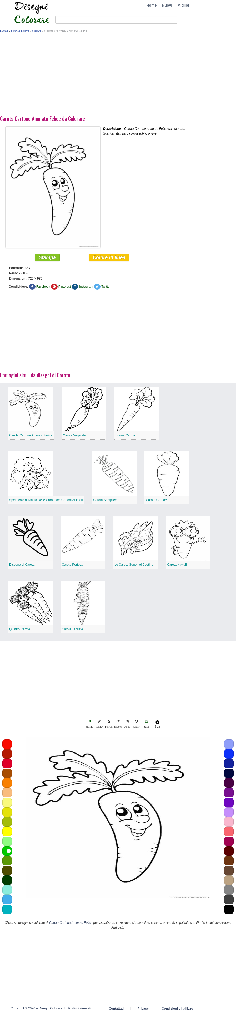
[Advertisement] (105, 75)
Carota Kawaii (177, 565)
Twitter (106, 287)
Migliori (183, 5)
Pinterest (64, 287)
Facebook (43, 287)
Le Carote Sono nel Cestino (133, 565)
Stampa (47, 257)
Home (151, 5)
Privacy (143, 1009)
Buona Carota (125, 435)
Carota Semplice (105, 500)
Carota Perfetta (72, 565)
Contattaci (116, 1009)
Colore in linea (109, 257)
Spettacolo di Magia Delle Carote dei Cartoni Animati (46, 500)
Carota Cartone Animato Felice (30, 435)
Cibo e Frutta (20, 31)
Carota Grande (156, 500)
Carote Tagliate (72, 629)
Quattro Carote (19, 629)
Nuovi (167, 5)
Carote (36, 31)
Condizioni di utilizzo (177, 1009)
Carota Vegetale (74, 435)
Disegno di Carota (21, 565)
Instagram (86, 287)
